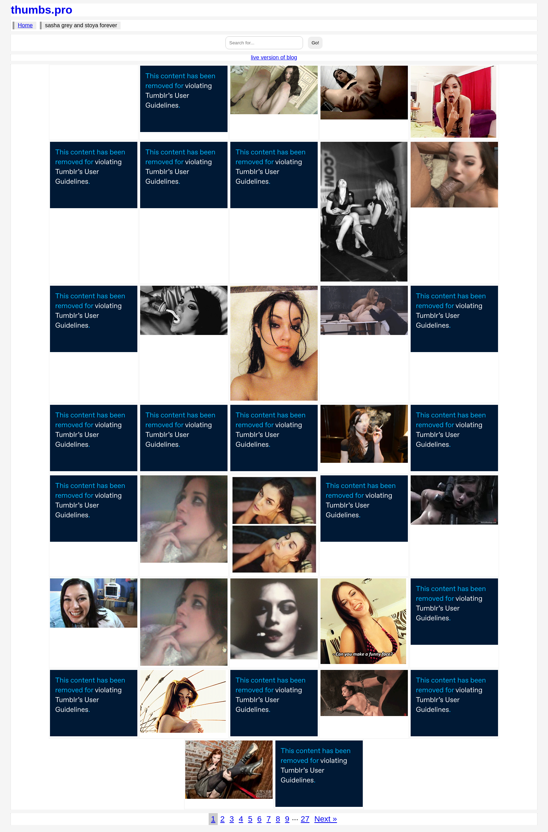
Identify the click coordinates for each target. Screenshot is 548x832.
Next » (325, 819)
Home (25, 25)
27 (305, 819)
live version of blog (274, 57)
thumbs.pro (41, 9)
